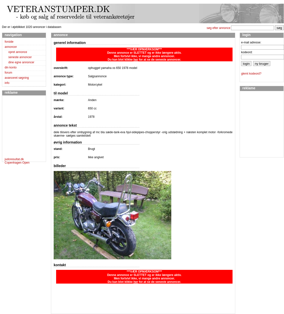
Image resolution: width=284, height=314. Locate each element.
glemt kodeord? (251, 73)
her (136, 59)
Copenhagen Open (17, 162)
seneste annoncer (20, 57)
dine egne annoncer (21, 62)
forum (8, 72)
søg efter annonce (218, 28)
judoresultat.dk (14, 159)
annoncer (11, 47)
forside (9, 41)
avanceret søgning (17, 77)
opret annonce (17, 52)
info (7, 83)
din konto (11, 67)
